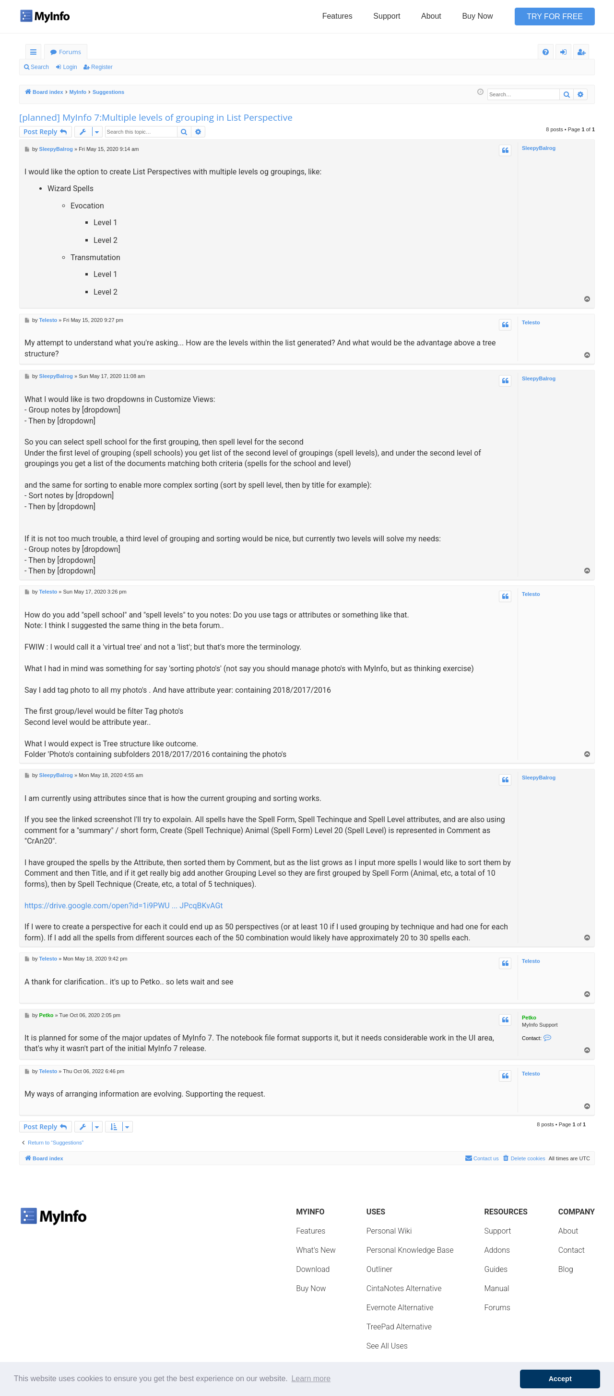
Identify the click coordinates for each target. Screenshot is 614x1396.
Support (386, 16)
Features (337, 16)
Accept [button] (560, 1379)
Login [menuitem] (565, 53)
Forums (70, 51)
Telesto (531, 322)
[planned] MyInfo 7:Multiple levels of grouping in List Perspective (156, 117)
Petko (529, 1017)
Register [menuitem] (583, 53)
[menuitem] (545, 52)
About (431, 16)
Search (40, 67)
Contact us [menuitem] (482, 1158)
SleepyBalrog (538, 148)
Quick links (35, 53)
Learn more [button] (311, 1378)
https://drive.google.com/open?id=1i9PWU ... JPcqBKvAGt (123, 905)
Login (70, 67)
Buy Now (477, 16)
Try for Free (555, 16)
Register (102, 67)
